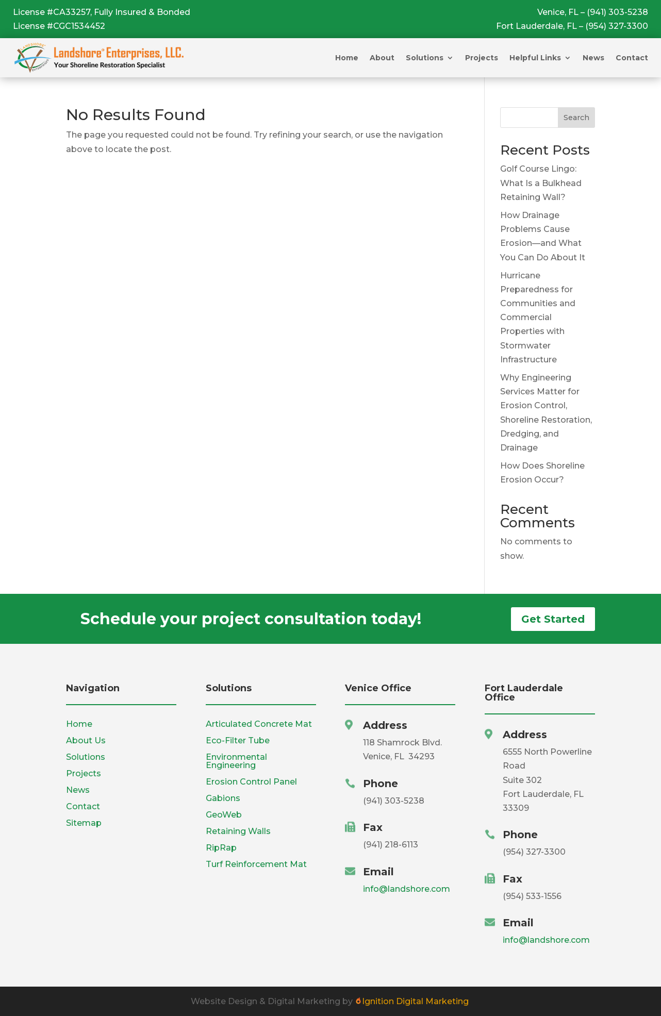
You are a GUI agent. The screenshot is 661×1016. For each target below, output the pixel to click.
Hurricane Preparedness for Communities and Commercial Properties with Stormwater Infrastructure (537, 317)
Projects (481, 57)
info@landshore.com (406, 889)
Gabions (223, 798)
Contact (632, 57)
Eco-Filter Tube (238, 740)
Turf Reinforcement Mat (256, 864)
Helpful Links (535, 57)
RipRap (221, 848)
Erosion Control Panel (251, 782)
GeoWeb (224, 815)
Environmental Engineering (236, 761)
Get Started (553, 619)
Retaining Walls (238, 831)
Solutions (424, 57)
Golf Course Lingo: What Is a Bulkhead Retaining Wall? (541, 183)
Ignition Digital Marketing (412, 1001)
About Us (86, 740)
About (382, 57)
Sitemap (84, 823)
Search (576, 117)
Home (346, 57)
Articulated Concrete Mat (259, 724)
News (593, 57)
